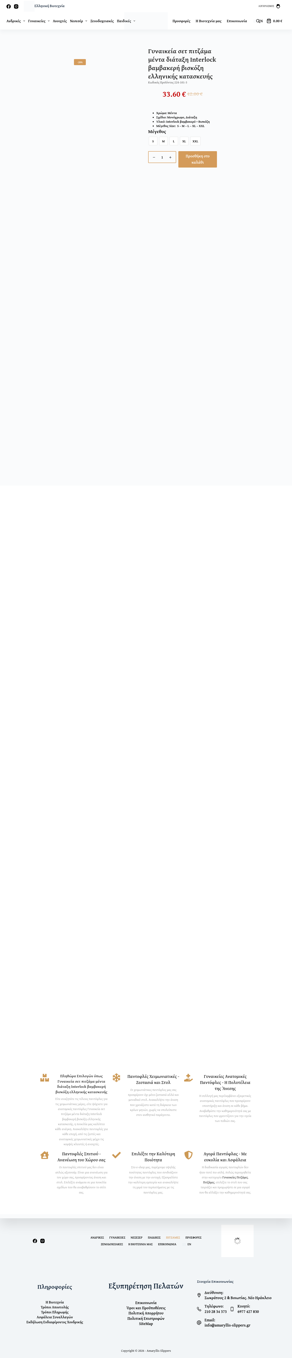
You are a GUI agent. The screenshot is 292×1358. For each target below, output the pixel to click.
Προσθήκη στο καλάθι (198, 159)
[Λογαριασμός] (269, 6)
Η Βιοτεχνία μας (208, 21)
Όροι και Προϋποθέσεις (146, 1308)
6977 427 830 (248, 1311)
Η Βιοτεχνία (55, 1302)
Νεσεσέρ (79, 21)
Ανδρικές (16, 21)
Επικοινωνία (237, 21)
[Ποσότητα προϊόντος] (162, 157)
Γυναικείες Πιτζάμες (235, 1181)
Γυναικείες (39, 21)
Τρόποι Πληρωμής (55, 1312)
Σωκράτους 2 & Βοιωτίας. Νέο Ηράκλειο (238, 1298)
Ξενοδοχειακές (102, 21)
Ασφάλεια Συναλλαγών (55, 1316)
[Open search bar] (258, 21)
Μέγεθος (157, 131)
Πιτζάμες (209, 1186)
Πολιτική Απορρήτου (146, 1313)
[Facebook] (8, 6)
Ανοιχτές (60, 21)
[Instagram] (16, 6)
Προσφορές (181, 21)
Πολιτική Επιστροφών (146, 1318)
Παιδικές (154, 1237)
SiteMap (146, 1324)
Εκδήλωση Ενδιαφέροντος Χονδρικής (54, 1321)
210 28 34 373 (215, 1311)
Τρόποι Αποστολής (55, 1307)
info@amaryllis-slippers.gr (227, 1325)
